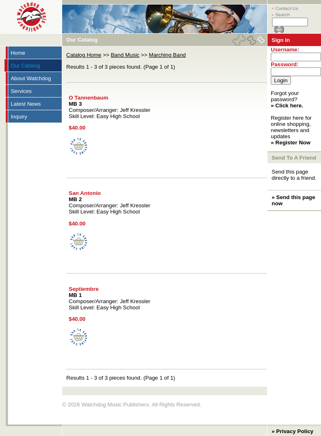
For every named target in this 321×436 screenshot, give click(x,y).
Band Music (125, 55)
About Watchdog (31, 78)
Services (21, 91)
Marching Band (167, 55)
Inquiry (19, 117)
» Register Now (290, 142)
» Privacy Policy (293, 431)
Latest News (26, 104)
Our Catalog (25, 66)
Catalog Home (83, 55)
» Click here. (287, 105)
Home (18, 53)
